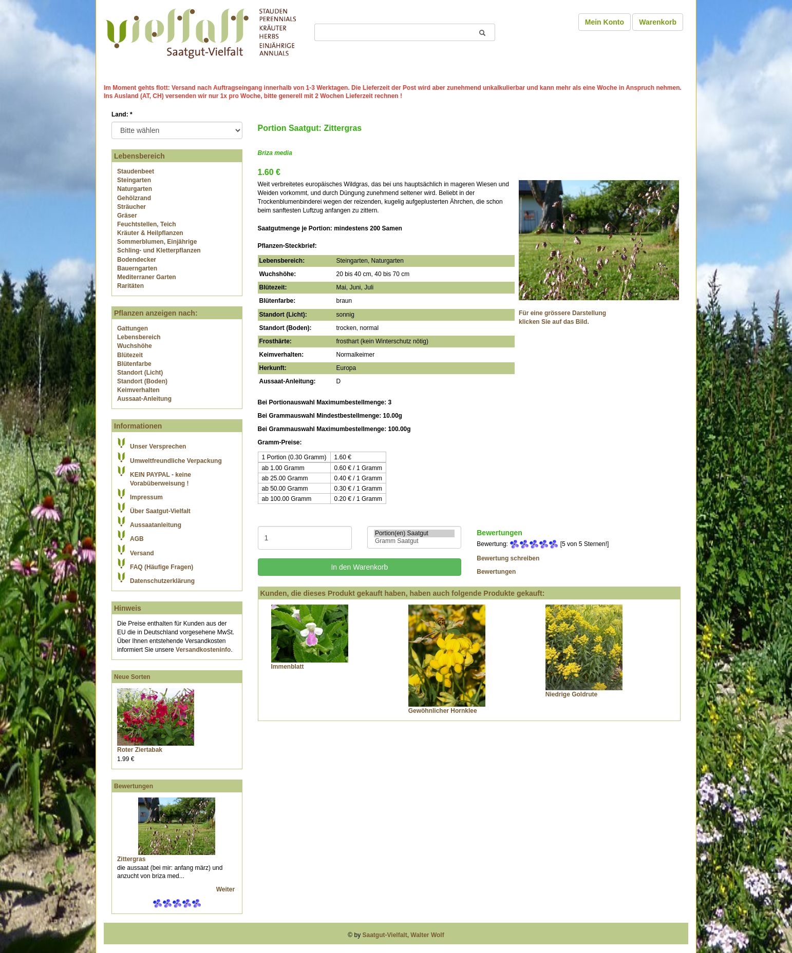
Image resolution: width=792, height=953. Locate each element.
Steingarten (134, 180)
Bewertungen (133, 786)
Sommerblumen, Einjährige (157, 241)
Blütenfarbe (134, 363)
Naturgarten (134, 188)
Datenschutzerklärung (162, 581)
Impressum (146, 497)
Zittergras (131, 859)
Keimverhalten (138, 390)
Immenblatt (287, 666)
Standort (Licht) (140, 372)
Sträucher (131, 206)
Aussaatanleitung (155, 525)
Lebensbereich (139, 337)
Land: (122, 114)
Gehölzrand (134, 198)
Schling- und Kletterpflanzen (159, 250)
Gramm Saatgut (414, 541)
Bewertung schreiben (508, 558)
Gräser (127, 215)
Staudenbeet (135, 171)
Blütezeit (130, 355)
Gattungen (132, 328)
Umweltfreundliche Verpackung (176, 460)
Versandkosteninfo (203, 649)
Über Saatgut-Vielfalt (160, 511)
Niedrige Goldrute (571, 694)
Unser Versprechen (158, 446)
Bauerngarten (137, 268)
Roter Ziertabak (139, 749)
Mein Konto (604, 22)
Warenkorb (657, 22)
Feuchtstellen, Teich (146, 224)
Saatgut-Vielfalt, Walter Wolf (403, 935)
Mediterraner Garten (146, 277)
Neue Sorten (132, 676)
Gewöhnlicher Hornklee (442, 710)
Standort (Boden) (142, 381)
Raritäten (130, 285)
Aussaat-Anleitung (144, 398)
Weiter (226, 889)
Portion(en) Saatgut (414, 533)
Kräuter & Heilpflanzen (150, 233)
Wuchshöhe (134, 345)
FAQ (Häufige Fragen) (161, 567)
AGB (137, 538)
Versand (142, 553)
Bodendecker (136, 259)
